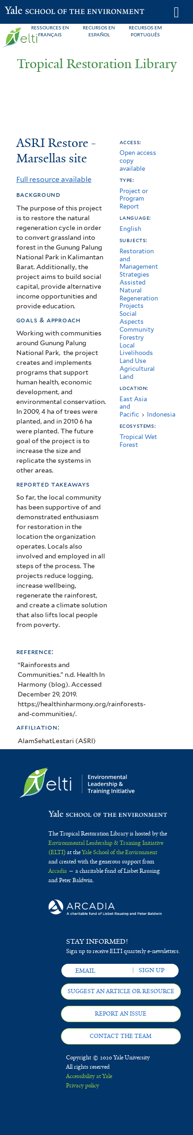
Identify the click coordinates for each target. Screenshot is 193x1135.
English (130, 228)
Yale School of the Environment (28, 11)
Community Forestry (137, 333)
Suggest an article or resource (120, 991)
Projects (132, 305)
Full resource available (54, 179)
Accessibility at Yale (89, 1076)
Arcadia (57, 871)
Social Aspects (132, 317)
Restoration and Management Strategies (139, 263)
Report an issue (120, 1013)
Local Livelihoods (136, 349)
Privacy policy (82, 1085)
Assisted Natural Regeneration (139, 290)
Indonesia (161, 414)
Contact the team (121, 1036)
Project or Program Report (134, 199)
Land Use (133, 360)
